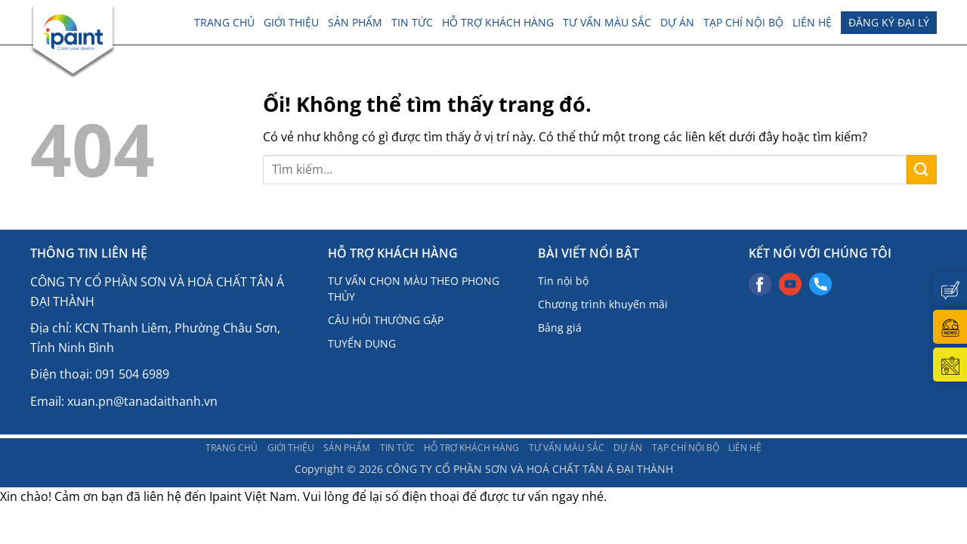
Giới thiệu (291, 22)
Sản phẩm (355, 22)
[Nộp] (922, 169)
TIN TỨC (412, 22)
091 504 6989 (132, 374)
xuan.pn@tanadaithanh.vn (142, 401)
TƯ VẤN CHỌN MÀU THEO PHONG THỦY (413, 289)
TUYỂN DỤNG (362, 343)
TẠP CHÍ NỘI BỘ (743, 22)
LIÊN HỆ (812, 22)
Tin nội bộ (563, 281)
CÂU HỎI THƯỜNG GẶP (385, 320)
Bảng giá (560, 327)
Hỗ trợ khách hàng (498, 22)
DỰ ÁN (677, 22)
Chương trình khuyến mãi (603, 304)
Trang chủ (224, 22)
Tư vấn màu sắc (607, 22)
